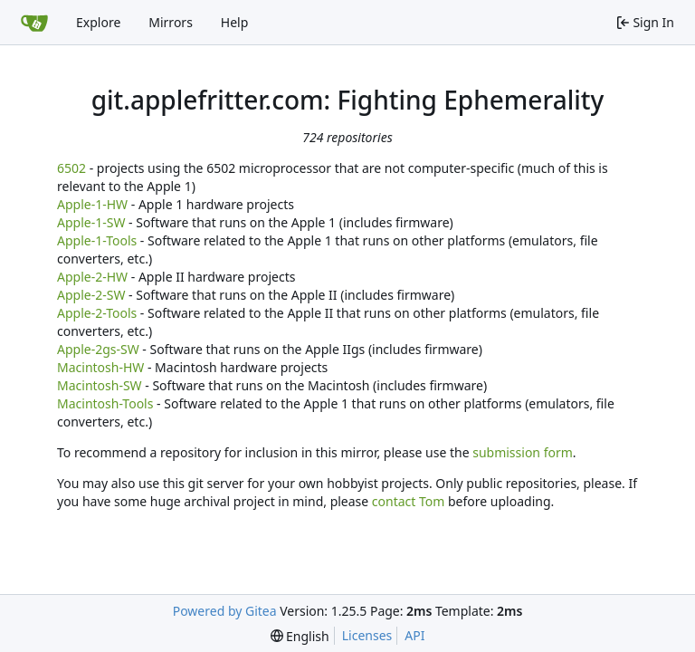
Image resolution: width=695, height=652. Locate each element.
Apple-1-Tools (97, 240)
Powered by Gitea (225, 610)
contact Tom (408, 501)
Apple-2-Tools (97, 312)
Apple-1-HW (92, 204)
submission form (522, 452)
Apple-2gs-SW (98, 349)
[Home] (34, 22)
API (414, 635)
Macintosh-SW (99, 385)
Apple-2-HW (92, 276)
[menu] (300, 636)
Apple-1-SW (91, 222)
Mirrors (170, 22)
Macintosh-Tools (105, 403)
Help (235, 22)
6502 (71, 168)
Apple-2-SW (91, 294)
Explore (98, 22)
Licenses (367, 635)
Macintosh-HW (100, 367)
